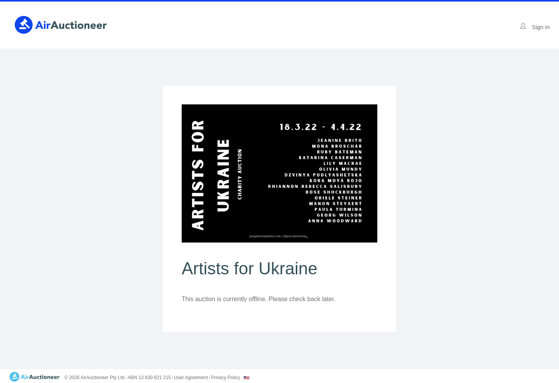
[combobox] (246, 378)
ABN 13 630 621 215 (149, 377)
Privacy (225, 377)
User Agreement (191, 377)
